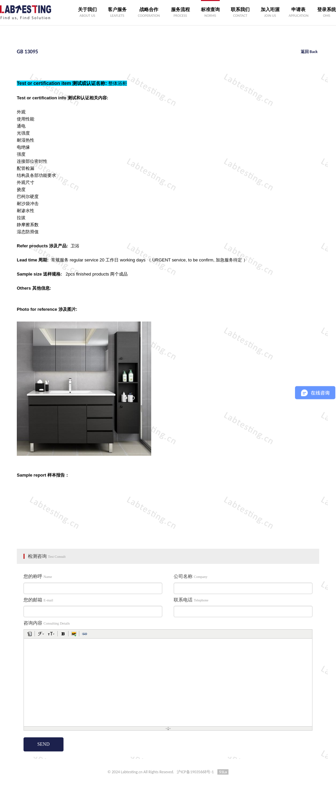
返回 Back (309, 51)
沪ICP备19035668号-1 (195, 772)
